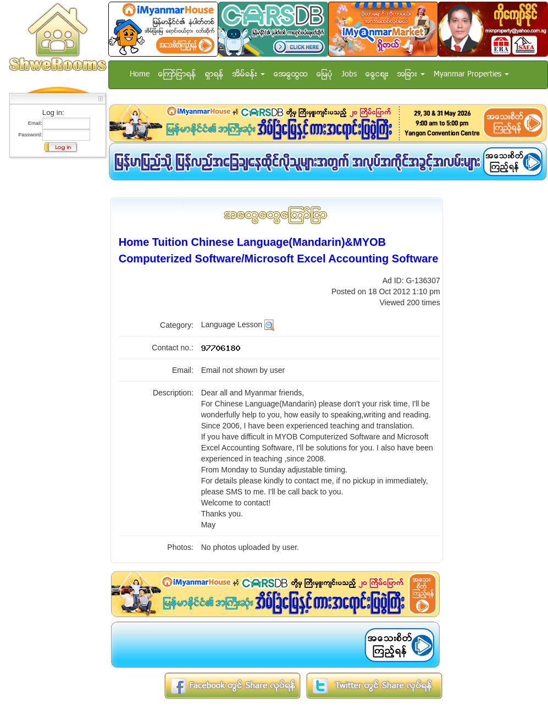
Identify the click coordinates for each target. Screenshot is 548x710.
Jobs (349, 74)
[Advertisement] (54, 327)
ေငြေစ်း (377, 74)
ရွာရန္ (214, 74)
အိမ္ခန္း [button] (249, 74)
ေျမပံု (325, 74)
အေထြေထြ (291, 74)
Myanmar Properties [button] (471, 74)
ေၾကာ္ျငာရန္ (177, 74)
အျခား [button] (411, 74)
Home (140, 74)
